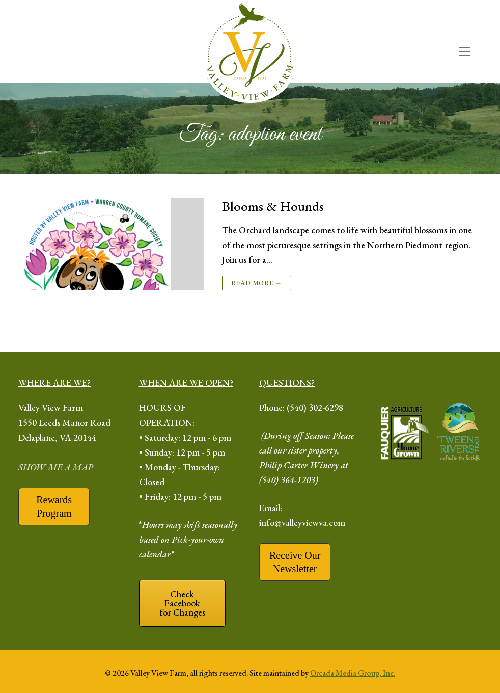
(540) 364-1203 (287, 480)
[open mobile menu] (464, 52)
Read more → (256, 283)
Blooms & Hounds (273, 206)
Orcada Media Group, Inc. (352, 673)
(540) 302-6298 (315, 407)
